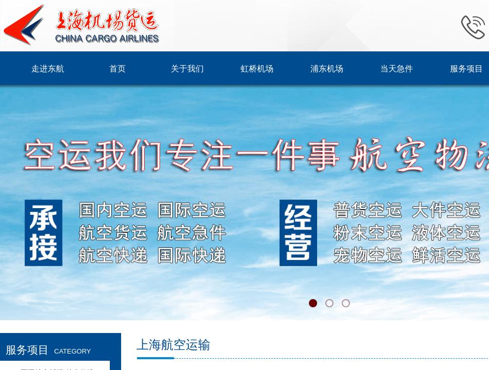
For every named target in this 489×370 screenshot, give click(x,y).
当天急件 (396, 68)
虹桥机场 (257, 68)
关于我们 (187, 68)
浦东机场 (326, 68)
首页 (117, 68)
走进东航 (47, 68)
